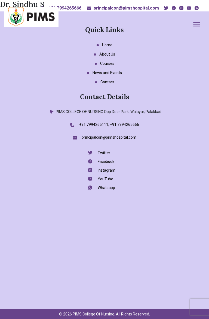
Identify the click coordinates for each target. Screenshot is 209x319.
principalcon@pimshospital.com (126, 8)
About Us (107, 54)
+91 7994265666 (64, 8)
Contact (107, 82)
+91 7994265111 (93, 124)
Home (107, 45)
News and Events (107, 73)
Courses (107, 63)
